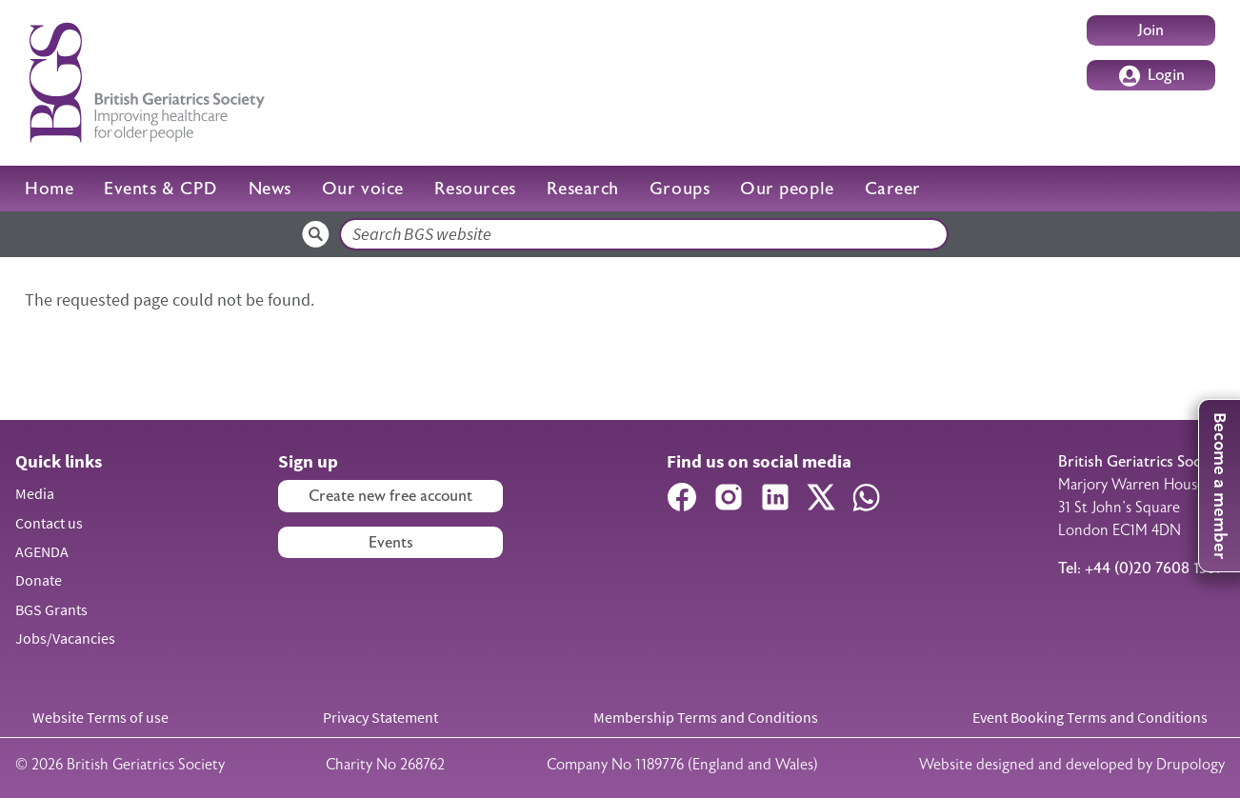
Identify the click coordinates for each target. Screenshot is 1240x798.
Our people (786, 188)
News (270, 188)
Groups (680, 188)
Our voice (363, 188)
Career (893, 188)
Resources (475, 188)
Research (583, 188)
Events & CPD (160, 188)
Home (49, 188)
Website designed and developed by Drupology (1072, 764)
